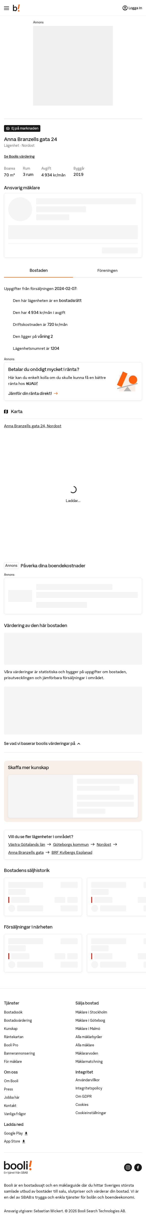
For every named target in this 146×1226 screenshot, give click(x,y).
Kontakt (10, 1105)
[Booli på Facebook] (138, 1167)
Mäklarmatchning (89, 1061)
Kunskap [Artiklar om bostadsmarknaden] (10, 1028)
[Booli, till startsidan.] (16, 8)
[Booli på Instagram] (128, 1167)
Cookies (81, 1104)
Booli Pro (11, 1045)
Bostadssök (13, 1012)
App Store (14, 1141)
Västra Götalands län (26, 844)
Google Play (16, 1133)
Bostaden (39, 270)
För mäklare (13, 1061)
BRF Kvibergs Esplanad (72, 852)
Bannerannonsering (19, 1053)
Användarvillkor (87, 1080)
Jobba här (11, 1097)
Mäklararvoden (86, 1053)
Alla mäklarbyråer (88, 1037)
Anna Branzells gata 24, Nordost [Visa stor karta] (32, 425)
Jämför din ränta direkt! (33, 393)
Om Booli (11, 1081)
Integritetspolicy (88, 1088)
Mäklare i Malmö (87, 1028)
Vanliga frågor (15, 1114)
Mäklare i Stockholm (91, 1012)
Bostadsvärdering (18, 1020)
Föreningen (107, 270)
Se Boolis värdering (19, 156)
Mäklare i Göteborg (90, 1020)
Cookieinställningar (90, 1113)
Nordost (104, 844)
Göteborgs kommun (71, 844)
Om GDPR (83, 1096)
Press (8, 1089)
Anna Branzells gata (26, 852)
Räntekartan (13, 1037)
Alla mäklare (84, 1045)
